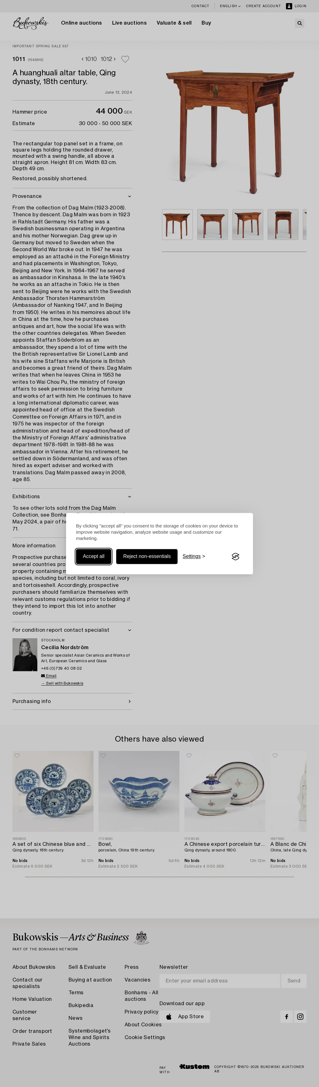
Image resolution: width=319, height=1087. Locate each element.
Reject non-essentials (147, 556)
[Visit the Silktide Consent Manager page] (235, 556)
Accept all (93, 556)
